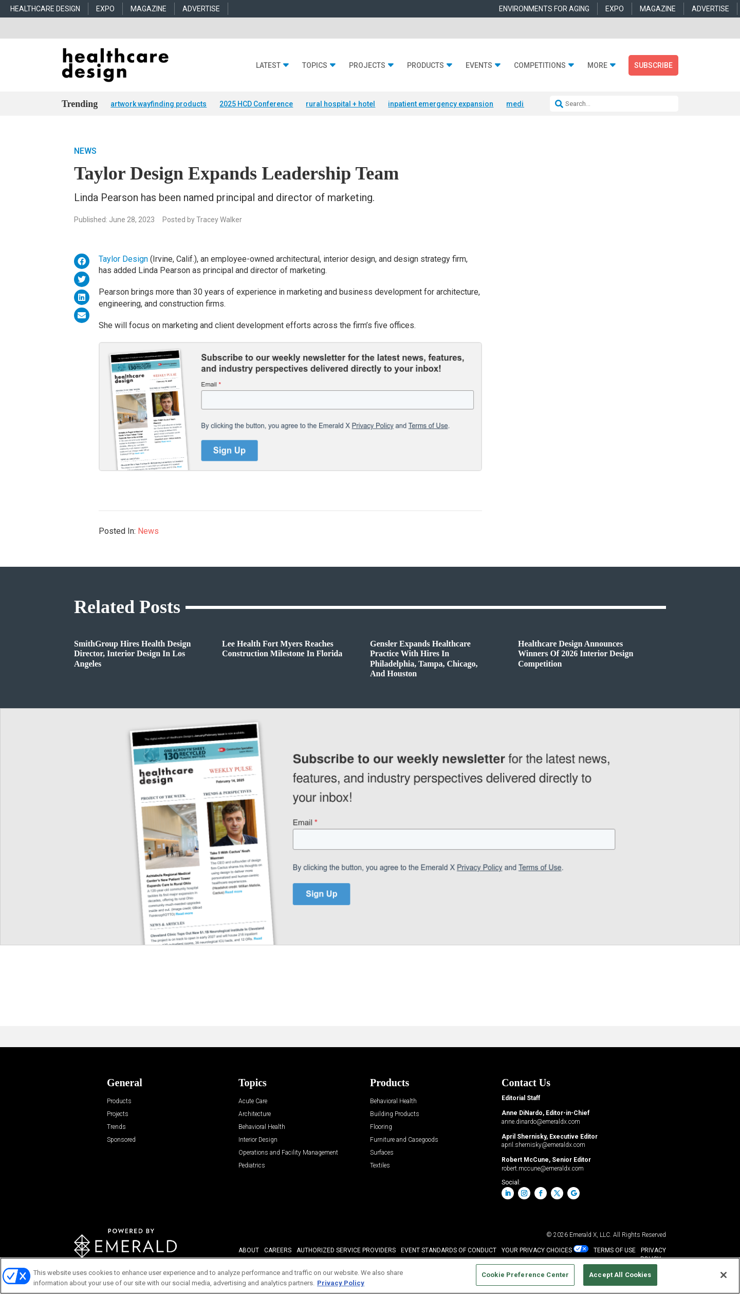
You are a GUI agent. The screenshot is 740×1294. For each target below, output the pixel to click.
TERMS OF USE (615, 1251)
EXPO (105, 8)
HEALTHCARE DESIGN (45, 8)
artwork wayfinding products (158, 104)
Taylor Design (123, 259)
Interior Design (258, 1141)
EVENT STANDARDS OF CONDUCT (448, 1251)
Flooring (381, 1128)
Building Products (394, 1115)
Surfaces (382, 1154)
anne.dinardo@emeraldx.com (541, 1122)
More (597, 65)
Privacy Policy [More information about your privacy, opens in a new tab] (340, 1283)
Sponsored (121, 1141)
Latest (268, 65)
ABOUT (248, 1251)
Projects (367, 65)
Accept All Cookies (620, 1275)
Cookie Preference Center (525, 1275)
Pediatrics (251, 1166)
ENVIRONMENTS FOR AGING (544, 8)
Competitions (540, 65)
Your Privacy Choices (537, 1251)
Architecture (254, 1115)
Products (425, 65)
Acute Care (252, 1102)
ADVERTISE (201, 8)
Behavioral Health (261, 1128)
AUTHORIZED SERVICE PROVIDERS (346, 1251)
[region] (370, 1275)
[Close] (723, 1275)
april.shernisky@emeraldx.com (543, 1145)
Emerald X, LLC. (590, 1235)
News (85, 151)
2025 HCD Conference (256, 104)
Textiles (380, 1166)
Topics (314, 65)
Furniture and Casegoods (404, 1141)
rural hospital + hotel (340, 104)
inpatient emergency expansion (440, 104)
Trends (116, 1128)
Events (479, 65)
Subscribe (653, 65)
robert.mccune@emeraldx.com (543, 1169)
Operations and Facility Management (288, 1154)
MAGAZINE (148, 8)
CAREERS (277, 1251)
